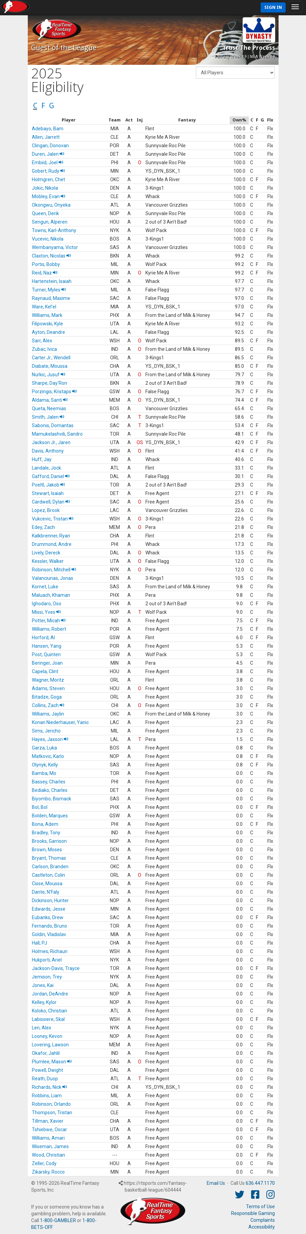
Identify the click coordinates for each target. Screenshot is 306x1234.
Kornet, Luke (45, 586)
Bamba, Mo (44, 773)
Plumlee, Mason (52, 1061)
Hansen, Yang (46, 646)
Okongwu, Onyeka (51, 205)
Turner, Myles (49, 289)
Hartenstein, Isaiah (52, 281)
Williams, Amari (48, 1138)
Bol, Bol (39, 807)
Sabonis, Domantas (53, 425)
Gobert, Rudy (48, 171)
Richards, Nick (49, 1087)
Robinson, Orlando (51, 1104)
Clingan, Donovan (50, 145)
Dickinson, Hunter (50, 900)
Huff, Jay (42, 459)
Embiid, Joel (47, 162)
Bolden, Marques (50, 815)
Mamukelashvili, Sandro (57, 434)
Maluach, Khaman (51, 595)
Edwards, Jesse (48, 909)
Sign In (273, 7)
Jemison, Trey (47, 977)
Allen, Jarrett (46, 137)
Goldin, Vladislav (49, 934)
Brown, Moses (47, 849)
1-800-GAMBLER (58, 1220)
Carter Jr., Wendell (51, 357)
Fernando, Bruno (49, 926)
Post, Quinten (46, 654)
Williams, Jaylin (48, 714)
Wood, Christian (48, 1155)
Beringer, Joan (47, 663)
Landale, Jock (46, 468)
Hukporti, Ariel (47, 960)
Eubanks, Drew (47, 917)
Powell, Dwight (47, 1070)
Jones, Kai (43, 985)
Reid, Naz (45, 273)
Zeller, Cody (44, 1163)
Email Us (216, 1183)
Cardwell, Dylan (51, 502)
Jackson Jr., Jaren (51, 442)
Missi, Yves (46, 612)
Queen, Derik (45, 213)
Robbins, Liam (47, 1095)
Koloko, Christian (49, 1010)
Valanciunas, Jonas (52, 578)
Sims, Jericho (46, 731)
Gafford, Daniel (51, 476)
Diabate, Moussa (49, 366)
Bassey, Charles (48, 781)
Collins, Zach (48, 705)
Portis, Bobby (46, 264)
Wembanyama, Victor (55, 247)
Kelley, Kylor (44, 1002)
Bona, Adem (45, 824)
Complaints (262, 1220)
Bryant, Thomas (49, 858)
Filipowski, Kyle (47, 323)
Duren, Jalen (48, 154)
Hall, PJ (39, 943)
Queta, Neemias (49, 408)
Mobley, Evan (48, 196)
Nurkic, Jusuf (48, 374)
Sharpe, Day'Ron (49, 383)
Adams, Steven (48, 688)
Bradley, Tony (46, 832)
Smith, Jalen (48, 417)
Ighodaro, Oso (46, 603)
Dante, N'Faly (45, 892)
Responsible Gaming (253, 1213)
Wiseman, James (50, 1146)
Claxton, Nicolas (51, 256)
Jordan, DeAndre (50, 993)
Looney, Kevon (47, 1036)
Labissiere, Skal (48, 1019)
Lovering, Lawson (50, 1044)
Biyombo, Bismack (51, 798)
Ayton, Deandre (48, 332)
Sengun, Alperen (49, 222)
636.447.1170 (260, 1183)
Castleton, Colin (48, 875)
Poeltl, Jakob (48, 485)
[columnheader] (68, 120)
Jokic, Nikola (45, 188)
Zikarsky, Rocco (48, 1172)
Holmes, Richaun (49, 951)
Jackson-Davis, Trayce (56, 968)
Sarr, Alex (42, 340)
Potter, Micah (49, 620)
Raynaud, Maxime (51, 298)
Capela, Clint (45, 671)
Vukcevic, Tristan (53, 518)
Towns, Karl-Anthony (54, 230)
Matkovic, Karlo (48, 756)
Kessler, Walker (48, 561)
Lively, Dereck (46, 552)
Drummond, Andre (52, 544)
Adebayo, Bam (47, 128)
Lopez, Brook (46, 510)
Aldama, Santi (50, 400)
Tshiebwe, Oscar (49, 1129)
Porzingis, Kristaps (54, 391)
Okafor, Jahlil (46, 1053)
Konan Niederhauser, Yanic (60, 722)
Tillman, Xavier (47, 1121)
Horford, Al (43, 637)
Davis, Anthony (48, 451)
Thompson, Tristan (52, 1112)
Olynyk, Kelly (45, 764)
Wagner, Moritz (48, 680)
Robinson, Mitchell (54, 569)
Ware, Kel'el (44, 306)
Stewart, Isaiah (48, 493)
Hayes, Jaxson (50, 739)
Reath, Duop (45, 1078)
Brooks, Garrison (49, 841)
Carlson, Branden (50, 866)
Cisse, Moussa (47, 883)
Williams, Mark (47, 315)
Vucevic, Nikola (47, 239)
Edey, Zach (43, 527)
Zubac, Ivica (44, 349)
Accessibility (261, 1227)
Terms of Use (260, 1206)
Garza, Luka (44, 748)
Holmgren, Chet (48, 179)
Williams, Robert (49, 629)
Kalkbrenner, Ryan (51, 535)
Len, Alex (41, 1027)
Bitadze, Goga (47, 697)
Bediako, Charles (49, 790)
